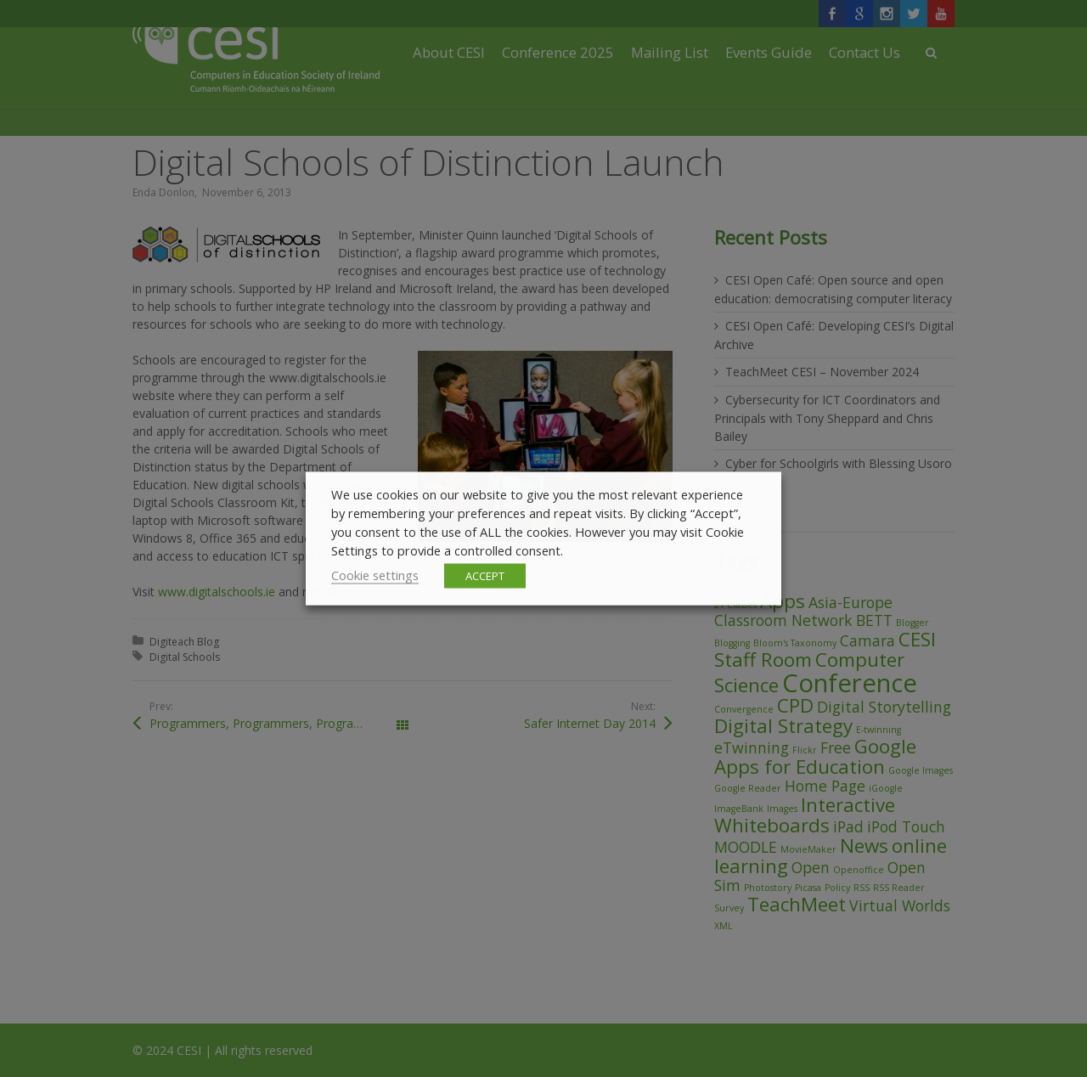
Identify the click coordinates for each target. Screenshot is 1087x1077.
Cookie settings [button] (375, 575)
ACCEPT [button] (484, 576)
